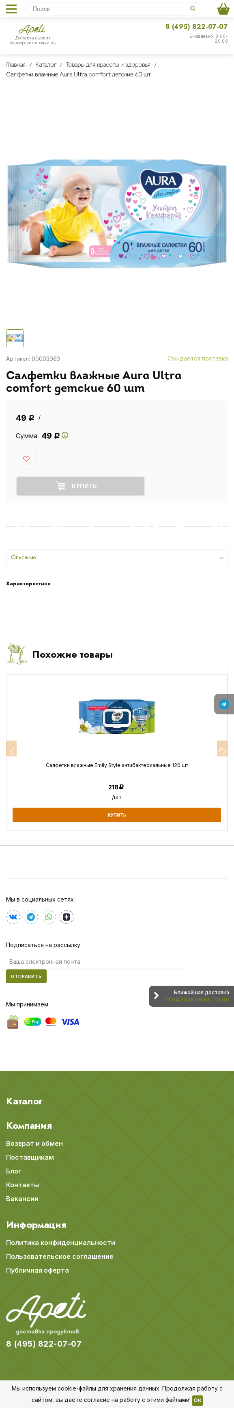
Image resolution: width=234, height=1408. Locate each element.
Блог (13, 1171)
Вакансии (22, 1199)
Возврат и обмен (34, 1143)
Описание (23, 557)
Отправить (26, 976)
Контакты (22, 1185)
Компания (29, 1125)
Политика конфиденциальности (60, 1243)
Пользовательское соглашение (60, 1256)
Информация (36, 1225)
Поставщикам (30, 1157)
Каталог (24, 1101)
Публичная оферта (37, 1270)
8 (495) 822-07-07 (196, 26)
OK (197, 1400)
